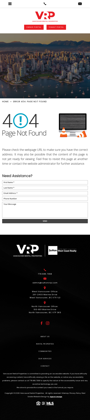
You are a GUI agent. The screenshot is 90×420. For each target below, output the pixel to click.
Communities (45, 351)
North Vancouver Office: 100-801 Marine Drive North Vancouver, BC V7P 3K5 (45, 308)
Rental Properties (45, 344)
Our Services (45, 358)
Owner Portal (33, 27)
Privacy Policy (75, 393)
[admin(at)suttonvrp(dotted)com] (80, 4)
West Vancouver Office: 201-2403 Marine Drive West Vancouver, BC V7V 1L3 (45, 293)
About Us (45, 336)
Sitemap (65, 393)
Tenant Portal (56, 27)
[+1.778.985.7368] (45, 273)
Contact (45, 366)
